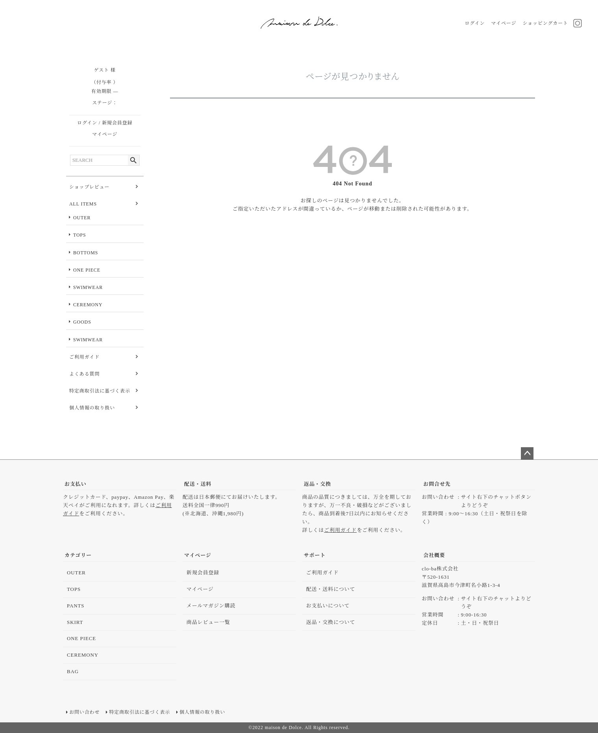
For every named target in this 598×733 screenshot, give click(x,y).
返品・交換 (317, 484)
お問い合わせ (84, 712)
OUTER (82, 217)
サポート (315, 555)
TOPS (79, 235)
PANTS (75, 606)
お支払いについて (328, 606)
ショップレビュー (89, 187)
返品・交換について (330, 622)
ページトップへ (527, 453)
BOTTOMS (85, 252)
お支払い (76, 484)
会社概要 (434, 555)
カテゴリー (78, 555)
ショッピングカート (545, 23)
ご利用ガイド (84, 357)
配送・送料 (198, 484)
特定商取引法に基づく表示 (99, 391)
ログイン (475, 23)
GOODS (82, 322)
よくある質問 (84, 374)
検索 (133, 160)
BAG (73, 671)
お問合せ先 (437, 484)
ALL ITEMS (83, 204)
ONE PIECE (86, 270)
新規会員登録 (117, 123)
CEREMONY (88, 304)
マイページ (503, 23)
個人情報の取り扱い (92, 408)
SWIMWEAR (88, 287)
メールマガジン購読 (211, 606)
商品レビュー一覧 (208, 622)
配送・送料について (330, 589)
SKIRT (75, 622)
